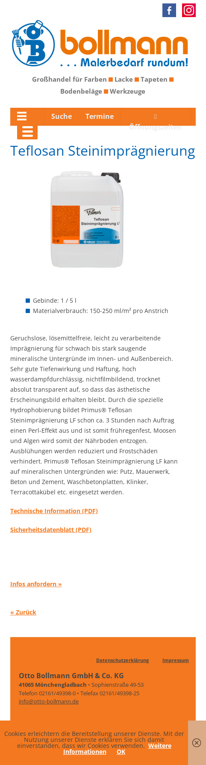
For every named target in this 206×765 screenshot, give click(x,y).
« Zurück (23, 611)
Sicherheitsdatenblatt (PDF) (50, 530)
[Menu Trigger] (27, 130)
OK (121, 751)
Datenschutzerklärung (122, 660)
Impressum (175, 660)
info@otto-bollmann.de (49, 701)
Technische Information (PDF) (54, 511)
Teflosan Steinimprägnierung (102, 150)
